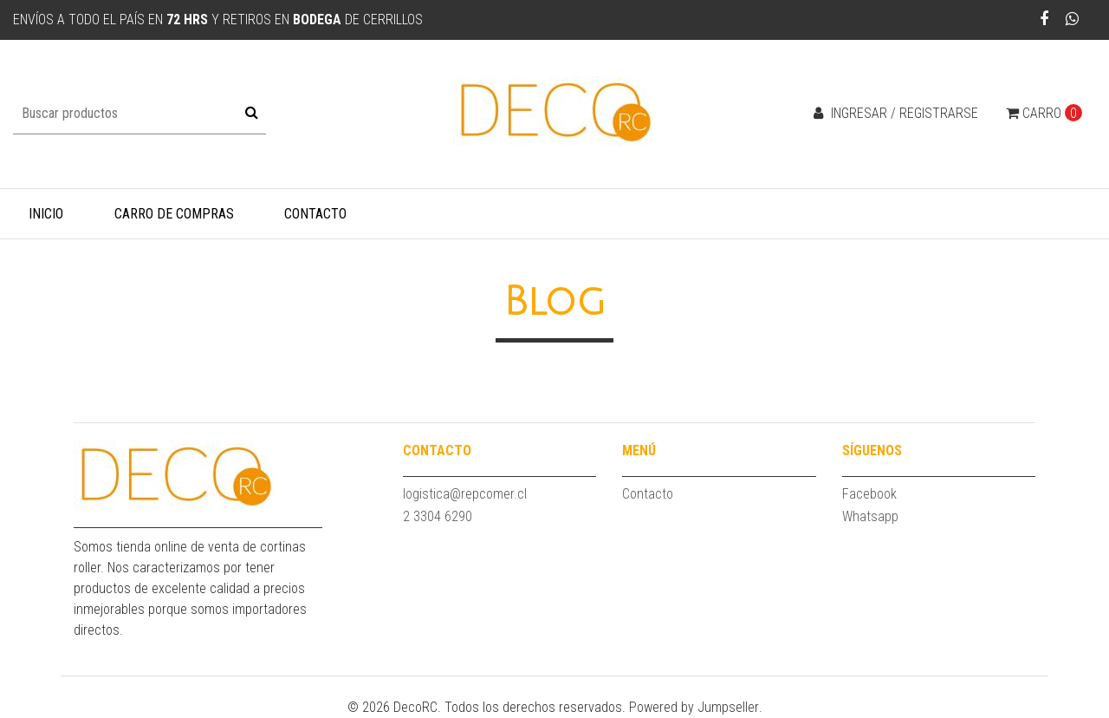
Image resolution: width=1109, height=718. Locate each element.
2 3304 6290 (437, 516)
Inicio (46, 214)
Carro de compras (174, 214)
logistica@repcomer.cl (465, 494)
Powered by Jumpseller (694, 707)
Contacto (315, 214)
